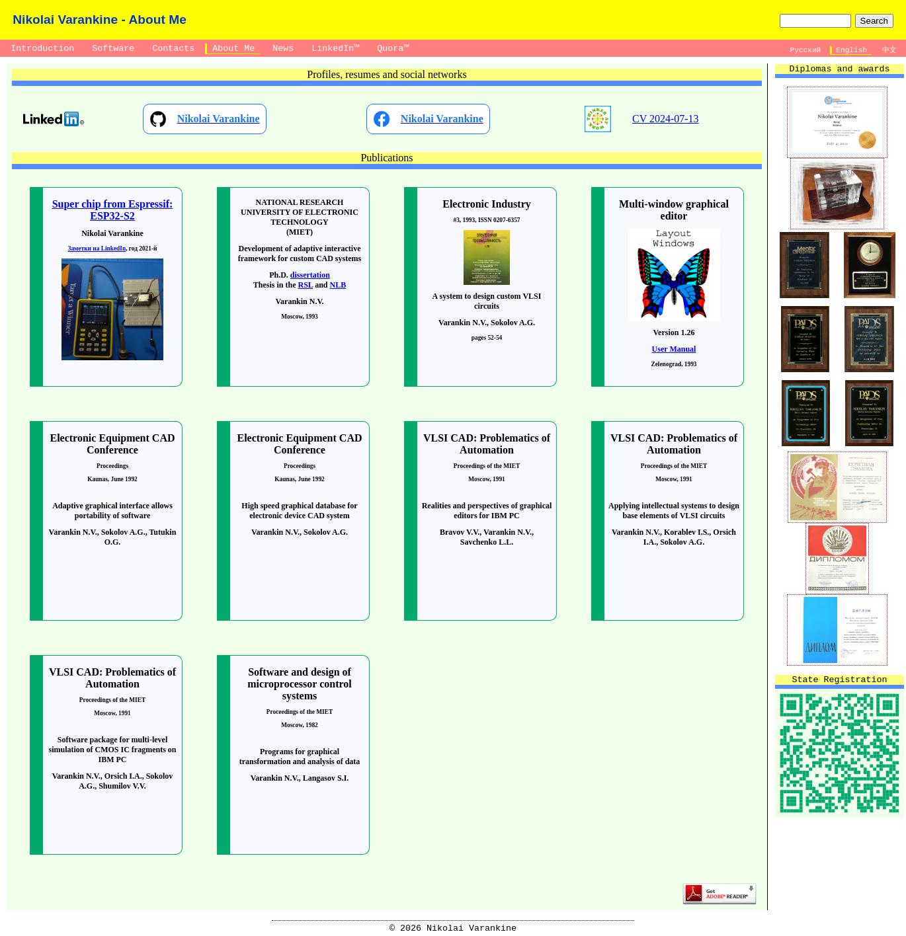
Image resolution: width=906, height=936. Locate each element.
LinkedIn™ (335, 49)
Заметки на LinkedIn (97, 248)
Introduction (42, 49)
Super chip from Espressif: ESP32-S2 (112, 209)
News (283, 49)
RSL (305, 285)
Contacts (173, 49)
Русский (805, 50)
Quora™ (393, 49)
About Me (233, 49)
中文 (889, 50)
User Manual (674, 349)
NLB (338, 285)
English (852, 50)
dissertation (310, 275)
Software (113, 49)
